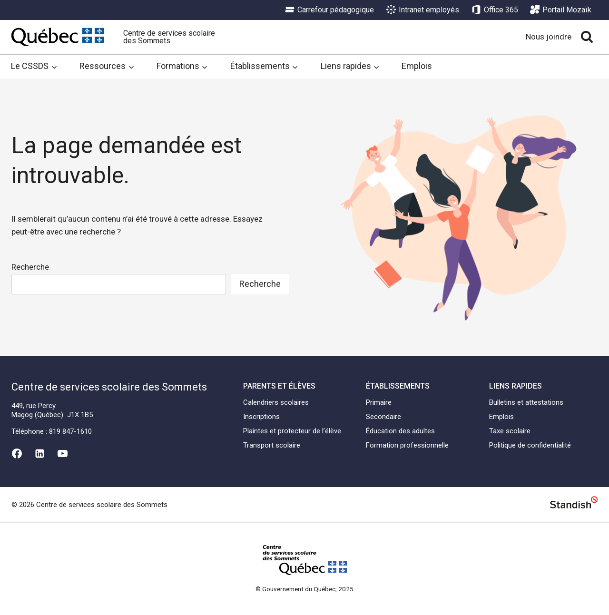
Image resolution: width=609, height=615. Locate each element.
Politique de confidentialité (530, 445)
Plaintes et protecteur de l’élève (292, 431)
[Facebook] (17, 453)
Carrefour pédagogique (329, 10)
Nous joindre (548, 36)
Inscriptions (261, 416)
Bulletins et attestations (526, 402)
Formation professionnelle (407, 445)
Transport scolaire (271, 445)
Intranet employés (422, 10)
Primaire (379, 402)
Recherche (30, 267)
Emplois (417, 66)
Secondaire (383, 416)
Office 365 (494, 10)
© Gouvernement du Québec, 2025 (304, 589)
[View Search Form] (587, 37)
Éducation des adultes (400, 431)
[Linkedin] (39, 453)
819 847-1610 (70, 431)
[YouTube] (63, 453)
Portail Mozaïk (560, 10)
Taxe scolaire (509, 431)
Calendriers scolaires (276, 402)
